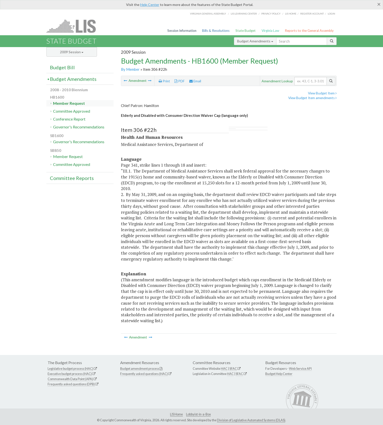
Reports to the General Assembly (309, 31)
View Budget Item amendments (312, 98)
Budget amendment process (139, 369)
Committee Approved (71, 111)
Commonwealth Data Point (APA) (70, 379)
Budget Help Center (278, 374)
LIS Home (176, 414)
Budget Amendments (255, 41)
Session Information (181, 31)
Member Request (69, 103)
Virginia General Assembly (208, 13)
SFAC (233, 369)
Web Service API (300, 369)
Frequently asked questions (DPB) (71, 384)
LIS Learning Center (244, 13)
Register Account (312, 13)
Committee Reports (72, 178)
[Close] (379, 4)
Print (164, 81)
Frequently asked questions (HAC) (144, 374)
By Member (130, 69)
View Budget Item (322, 93)
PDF (179, 81)
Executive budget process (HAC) (70, 374)
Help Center (149, 4)
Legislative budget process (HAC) (70, 369)
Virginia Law (270, 31)
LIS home (290, 13)
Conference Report (69, 119)
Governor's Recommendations (78, 126)
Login (331, 13)
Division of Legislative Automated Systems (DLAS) (251, 420)
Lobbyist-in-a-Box (198, 414)
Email (195, 81)
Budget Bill (62, 67)
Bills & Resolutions (216, 31)
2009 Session (71, 52)
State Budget (245, 31)
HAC (224, 369)
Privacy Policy (271, 13)
